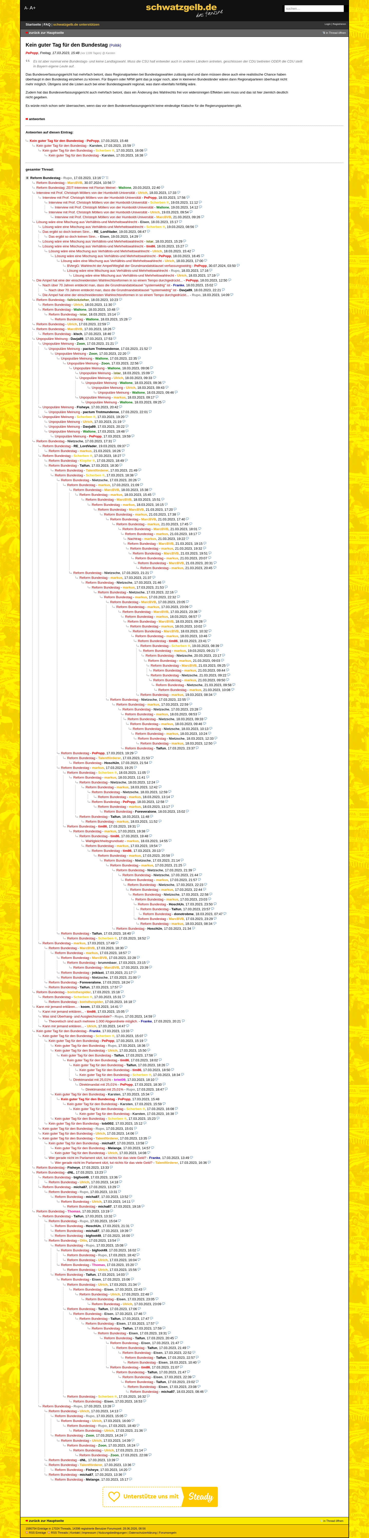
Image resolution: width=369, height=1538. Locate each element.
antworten (37, 119)
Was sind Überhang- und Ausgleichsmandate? (77, 1016)
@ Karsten (108, 53)
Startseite (34, 24)
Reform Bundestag (45, 178)
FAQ (48, 24)
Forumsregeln (167, 1532)
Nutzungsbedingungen (112, 1532)
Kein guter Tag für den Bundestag (61, 146)
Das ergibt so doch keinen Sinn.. (67, 232)
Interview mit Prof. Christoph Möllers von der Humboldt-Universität (85, 193)
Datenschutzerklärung (143, 1532)
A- (26, 8)
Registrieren (339, 24)
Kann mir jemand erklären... (57, 1007)
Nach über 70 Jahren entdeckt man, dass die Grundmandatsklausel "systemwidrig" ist (106, 285)
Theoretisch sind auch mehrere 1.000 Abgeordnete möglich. (93, 1021)
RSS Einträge (36, 1532)
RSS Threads (58, 1532)
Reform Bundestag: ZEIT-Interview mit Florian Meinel (76, 188)
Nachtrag (134, 539)
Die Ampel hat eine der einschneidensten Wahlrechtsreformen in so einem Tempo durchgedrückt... (109, 280)
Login (328, 24)
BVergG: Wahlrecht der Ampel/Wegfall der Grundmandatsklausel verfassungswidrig (129, 266)
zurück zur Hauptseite (46, 33)
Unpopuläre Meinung (52, 339)
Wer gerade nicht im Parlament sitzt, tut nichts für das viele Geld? (97, 1158)
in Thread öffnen (336, 32)
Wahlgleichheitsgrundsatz (105, 841)
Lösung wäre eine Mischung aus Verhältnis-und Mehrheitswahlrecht (86, 222)
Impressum (89, 1532)
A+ (32, 8)
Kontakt (75, 1532)
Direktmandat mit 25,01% (92, 1080)
